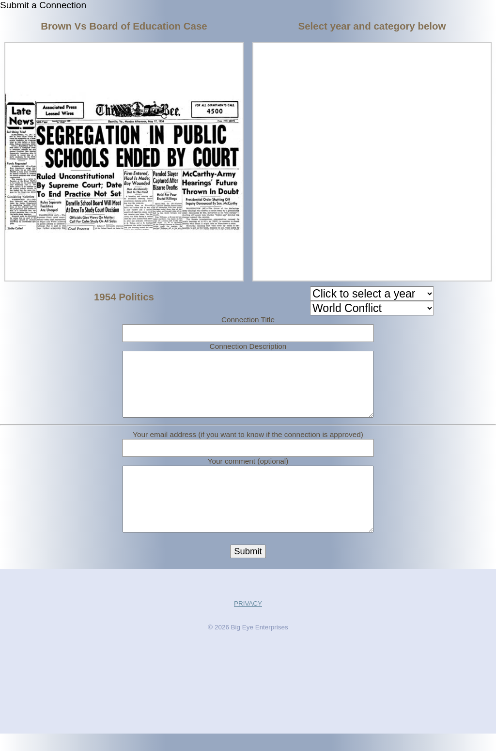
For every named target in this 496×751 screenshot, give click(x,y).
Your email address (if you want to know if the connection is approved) (248, 443)
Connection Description (248, 346)
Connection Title (248, 319)
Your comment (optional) (248, 470)
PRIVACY (248, 621)
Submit (248, 568)
